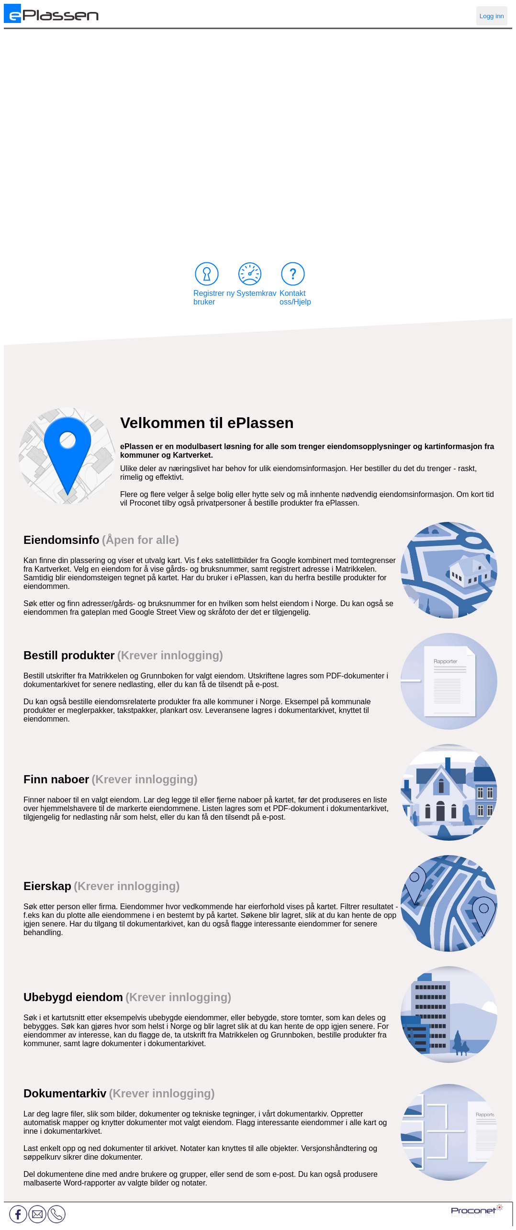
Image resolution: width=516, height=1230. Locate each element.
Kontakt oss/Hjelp (295, 283)
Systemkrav (256, 278)
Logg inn (492, 16)
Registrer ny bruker (214, 283)
